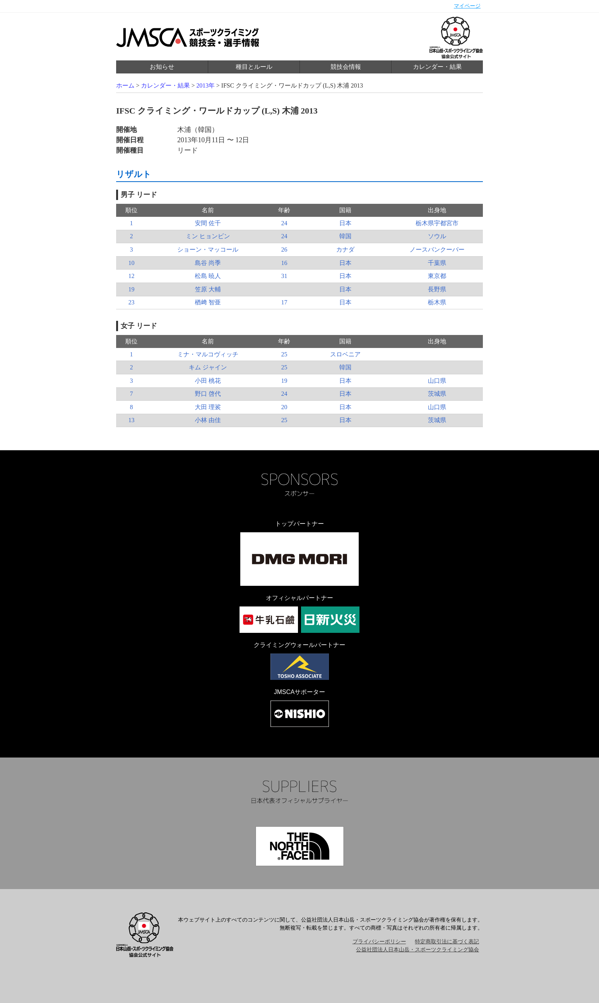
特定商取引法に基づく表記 (447, 941)
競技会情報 (345, 66)
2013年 (205, 85)
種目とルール (254, 66)
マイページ (467, 6)
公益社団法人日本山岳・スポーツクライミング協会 (417, 950)
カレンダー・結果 (437, 66)
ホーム (125, 85)
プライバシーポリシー (379, 941)
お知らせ (162, 66)
